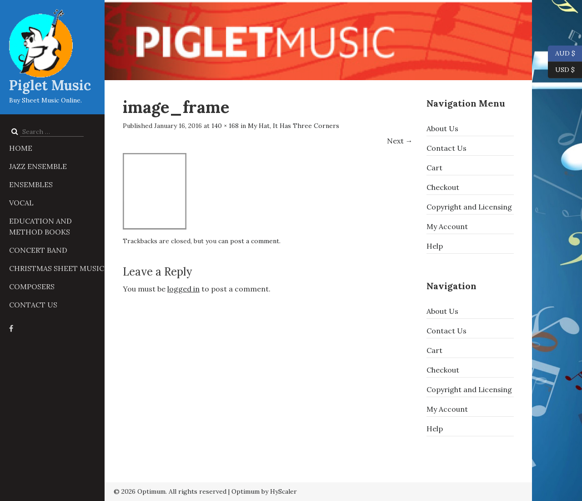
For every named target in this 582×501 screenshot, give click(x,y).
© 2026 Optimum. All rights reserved (170, 491)
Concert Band (38, 250)
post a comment (254, 241)
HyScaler (283, 491)
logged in (183, 288)
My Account (447, 226)
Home (20, 148)
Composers (32, 286)
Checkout (442, 187)
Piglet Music (50, 85)
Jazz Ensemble (38, 166)
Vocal (21, 202)
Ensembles (31, 184)
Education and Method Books (40, 226)
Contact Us (33, 304)
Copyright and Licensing (469, 206)
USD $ (565, 70)
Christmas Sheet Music (56, 268)
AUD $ (561, 54)
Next (400, 140)
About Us (442, 128)
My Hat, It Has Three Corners (293, 126)
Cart (434, 167)
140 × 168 (225, 126)
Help (434, 245)
